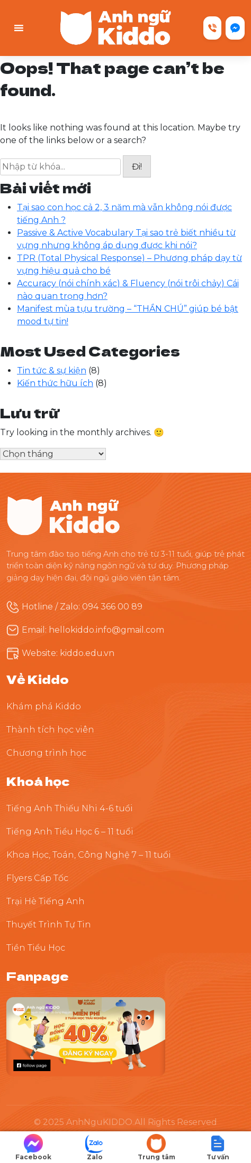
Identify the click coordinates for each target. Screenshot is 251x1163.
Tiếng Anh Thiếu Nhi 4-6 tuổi (69, 808)
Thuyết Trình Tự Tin (48, 925)
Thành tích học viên (50, 730)
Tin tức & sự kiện (51, 370)
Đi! (137, 167)
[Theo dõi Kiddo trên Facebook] (85, 1036)
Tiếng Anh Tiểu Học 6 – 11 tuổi (69, 832)
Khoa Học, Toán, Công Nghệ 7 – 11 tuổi (88, 855)
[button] (218, 1147)
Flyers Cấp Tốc (37, 878)
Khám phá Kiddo (43, 706)
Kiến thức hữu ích (55, 383)
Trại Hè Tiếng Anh (45, 901)
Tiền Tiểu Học (35, 948)
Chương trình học (46, 753)
